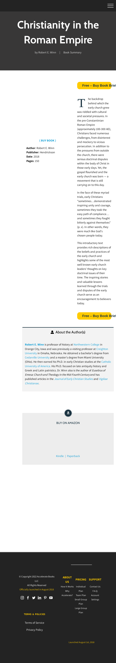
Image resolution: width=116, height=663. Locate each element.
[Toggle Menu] (110, 6)
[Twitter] (33, 597)
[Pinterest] (45, 597)
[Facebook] (28, 597)
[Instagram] (22, 597)
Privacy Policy (34, 630)
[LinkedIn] (39, 597)
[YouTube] (51, 597)
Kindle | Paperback (68, 456)
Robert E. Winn (34, 344)
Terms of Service (34, 623)
